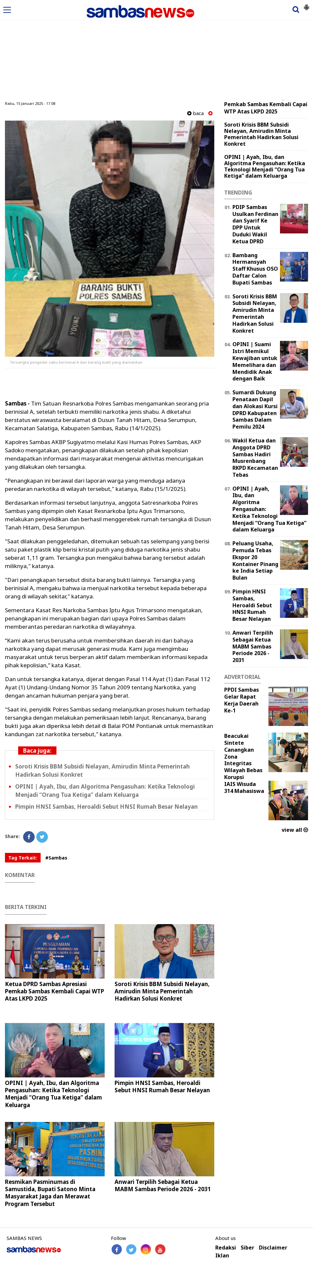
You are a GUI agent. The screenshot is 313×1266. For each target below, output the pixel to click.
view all (295, 829)
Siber (247, 1247)
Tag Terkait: (22, 858)
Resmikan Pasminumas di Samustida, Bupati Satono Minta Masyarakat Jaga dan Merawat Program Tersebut (50, 1192)
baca (195, 113)
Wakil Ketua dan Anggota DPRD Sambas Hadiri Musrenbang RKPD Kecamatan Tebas (255, 457)
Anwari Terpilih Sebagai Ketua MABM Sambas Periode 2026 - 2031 (163, 1185)
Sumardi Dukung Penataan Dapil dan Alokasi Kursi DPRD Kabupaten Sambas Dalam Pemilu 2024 (255, 409)
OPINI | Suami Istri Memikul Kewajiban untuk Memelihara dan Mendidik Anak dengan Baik (254, 361)
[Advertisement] (156, 50)
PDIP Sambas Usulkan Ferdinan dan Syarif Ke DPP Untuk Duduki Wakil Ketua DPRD (255, 224)
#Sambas (56, 858)
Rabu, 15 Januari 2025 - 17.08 (30, 103)
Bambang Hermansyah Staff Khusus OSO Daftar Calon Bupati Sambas (255, 269)
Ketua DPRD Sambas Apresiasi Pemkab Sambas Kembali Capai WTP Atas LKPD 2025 (54, 991)
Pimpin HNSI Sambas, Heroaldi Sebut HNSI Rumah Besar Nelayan (106, 806)
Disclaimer (273, 1247)
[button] (306, 4)
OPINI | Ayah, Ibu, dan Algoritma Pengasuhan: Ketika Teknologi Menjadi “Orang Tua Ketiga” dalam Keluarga (105, 791)
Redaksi (225, 1247)
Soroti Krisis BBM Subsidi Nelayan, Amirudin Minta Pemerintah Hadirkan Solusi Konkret (162, 991)
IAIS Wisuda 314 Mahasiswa (244, 787)
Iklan (222, 1255)
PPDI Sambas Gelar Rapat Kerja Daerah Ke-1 (241, 700)
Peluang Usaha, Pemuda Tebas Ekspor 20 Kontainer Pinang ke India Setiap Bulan (255, 560)
